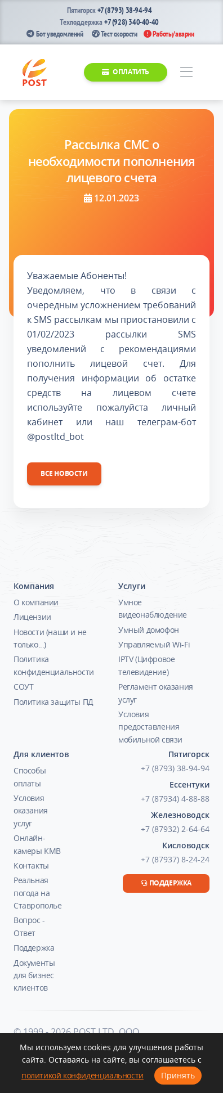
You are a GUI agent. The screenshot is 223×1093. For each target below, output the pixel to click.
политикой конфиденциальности (82, 1075)
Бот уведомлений (54, 34)
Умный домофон (148, 629)
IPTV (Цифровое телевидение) (146, 665)
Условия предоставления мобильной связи (150, 727)
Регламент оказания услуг (155, 692)
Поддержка (34, 947)
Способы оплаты (30, 776)
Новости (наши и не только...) (50, 638)
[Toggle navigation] (186, 72)
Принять (178, 1075)
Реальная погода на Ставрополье (38, 893)
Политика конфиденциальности (54, 665)
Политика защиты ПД (53, 701)
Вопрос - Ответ (29, 926)
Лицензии (32, 616)
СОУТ (23, 686)
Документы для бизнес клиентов (34, 975)
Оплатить (125, 72)
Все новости (64, 473)
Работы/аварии (169, 34)
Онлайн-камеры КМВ (37, 844)
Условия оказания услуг (31, 811)
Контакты (31, 865)
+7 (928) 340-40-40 (131, 22)
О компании (36, 602)
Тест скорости (114, 34)
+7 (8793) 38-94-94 (124, 10)
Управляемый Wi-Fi (154, 644)
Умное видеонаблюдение (152, 608)
